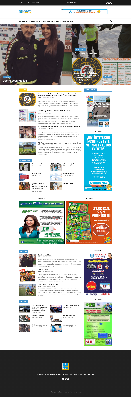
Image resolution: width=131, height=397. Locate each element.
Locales (56, 21)
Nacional (63, 21)
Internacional (48, 21)
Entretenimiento (32, 21)
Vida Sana (70, 21)
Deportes (22, 21)
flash (40, 21)
